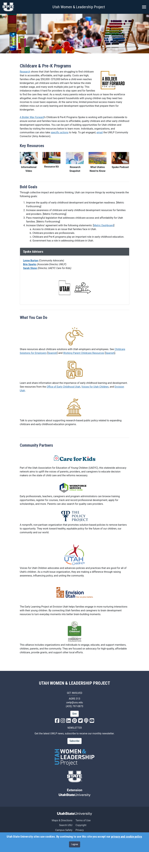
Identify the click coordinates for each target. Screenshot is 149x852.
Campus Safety (63, 830)
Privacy (80, 830)
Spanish (52, 353)
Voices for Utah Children (95, 386)
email (100, 132)
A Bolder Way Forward (32, 117)
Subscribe (74, 740)
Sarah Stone (30, 268)
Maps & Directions (62, 820)
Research (25, 71)
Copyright (81, 825)
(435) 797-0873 (74, 706)
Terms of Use (83, 820)
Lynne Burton (30, 260)
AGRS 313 (74, 698)
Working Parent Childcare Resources (83, 353)
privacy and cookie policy (126, 836)
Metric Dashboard (104, 225)
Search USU (65, 825)
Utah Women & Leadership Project (78, 7)
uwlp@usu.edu (74, 702)
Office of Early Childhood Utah (63, 386)
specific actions (60, 132)
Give (74, 713)
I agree (74, 844)
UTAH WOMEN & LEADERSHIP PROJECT (74, 683)
